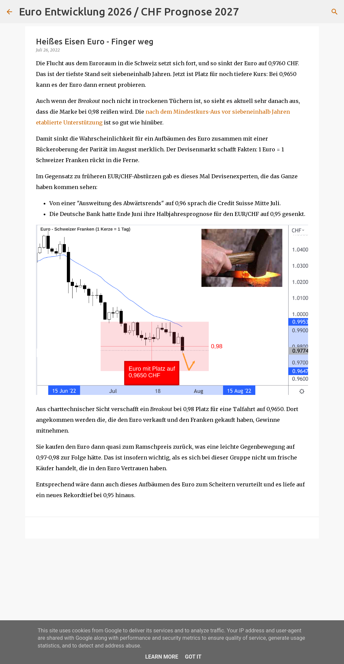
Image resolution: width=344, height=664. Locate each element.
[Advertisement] (172, 596)
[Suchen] (248, 12)
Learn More (161, 657)
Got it (193, 657)
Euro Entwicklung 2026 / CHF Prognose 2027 (129, 11)
